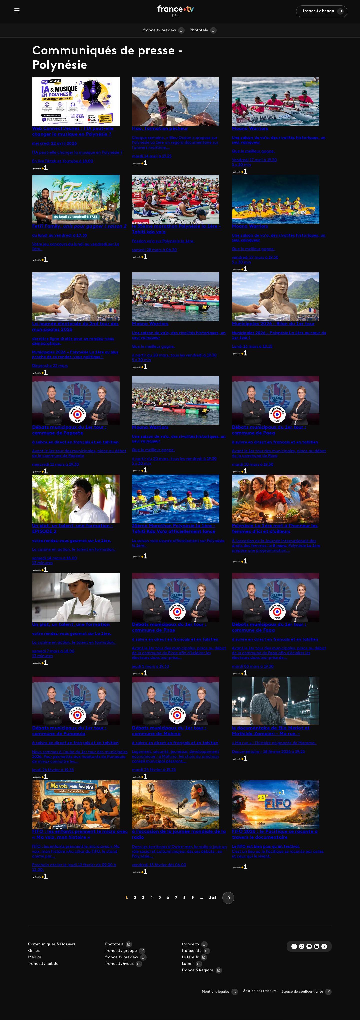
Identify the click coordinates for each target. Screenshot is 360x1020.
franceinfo (192, 951)
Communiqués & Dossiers (52, 944)
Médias (35, 957)
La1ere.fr (190, 957)
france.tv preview (159, 30)
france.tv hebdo (318, 11)
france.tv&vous (119, 964)
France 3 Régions (198, 970)
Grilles (34, 951)
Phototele (199, 30)
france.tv (190, 944)
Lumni (188, 964)
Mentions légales (216, 992)
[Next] (228, 898)
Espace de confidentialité (302, 992)
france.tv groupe (121, 951)
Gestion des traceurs (259, 991)
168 (213, 898)
